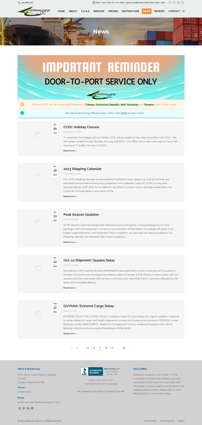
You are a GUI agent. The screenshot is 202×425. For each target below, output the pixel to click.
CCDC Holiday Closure (81, 127)
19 (112, 348)
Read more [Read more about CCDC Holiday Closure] (70, 151)
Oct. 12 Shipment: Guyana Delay (89, 260)
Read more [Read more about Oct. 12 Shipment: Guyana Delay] (70, 288)
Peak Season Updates (81, 214)
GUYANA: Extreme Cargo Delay (88, 306)
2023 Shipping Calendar (82, 169)
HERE (124, 205)
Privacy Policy (140, 393)
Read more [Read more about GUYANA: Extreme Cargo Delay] (70, 333)
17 (100, 348)
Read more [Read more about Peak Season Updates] (70, 242)
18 (106, 348)
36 (124, 348)
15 (88, 348)
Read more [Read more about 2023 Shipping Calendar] (70, 196)
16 (94, 348)
